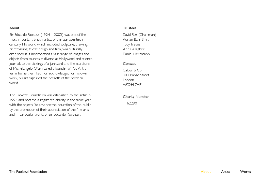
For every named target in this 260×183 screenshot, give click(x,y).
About (206, 171)
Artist (225, 171)
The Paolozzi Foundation (28, 171)
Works (245, 171)
